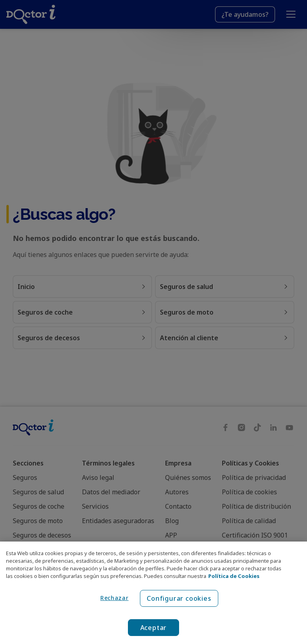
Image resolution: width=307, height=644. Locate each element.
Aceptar (153, 627)
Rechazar (114, 598)
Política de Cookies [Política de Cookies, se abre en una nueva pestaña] (233, 576)
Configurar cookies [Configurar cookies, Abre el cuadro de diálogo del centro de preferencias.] (179, 598)
